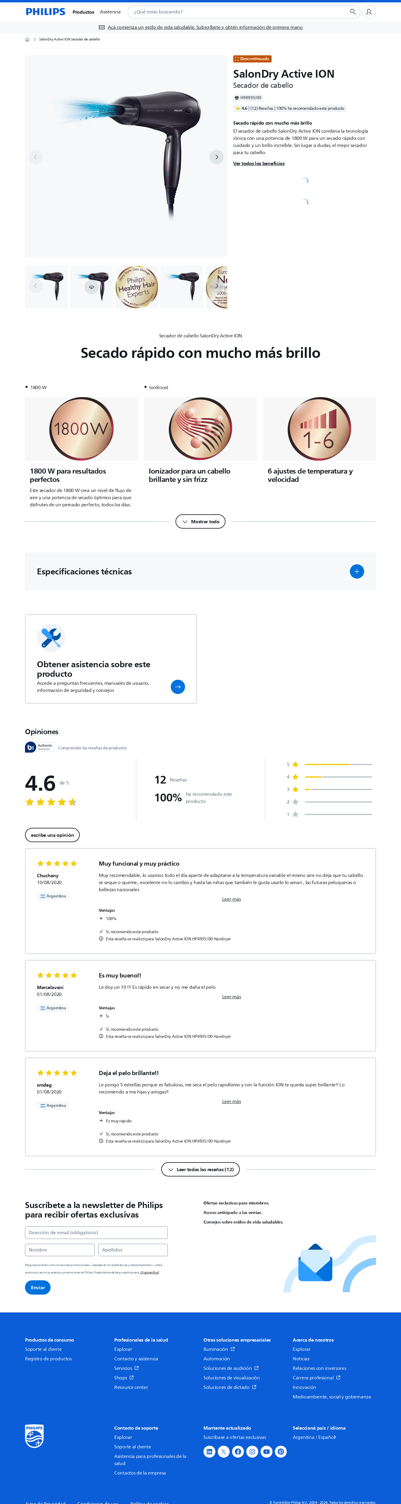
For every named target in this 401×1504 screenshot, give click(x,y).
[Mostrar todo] (200, 521)
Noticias (301, 1359)
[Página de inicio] (45, 11)
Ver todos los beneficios (259, 163)
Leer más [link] (231, 899)
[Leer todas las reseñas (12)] (200, 1169)
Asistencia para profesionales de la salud (150, 1460)
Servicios (126, 1368)
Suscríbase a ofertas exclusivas (234, 1437)
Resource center (131, 1387)
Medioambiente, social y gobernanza (332, 1397)
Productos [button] (83, 11)
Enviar (38, 1287)
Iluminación (219, 1349)
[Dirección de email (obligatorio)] (96, 1233)
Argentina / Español (315, 1437)
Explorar (123, 1349)
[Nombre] (59, 1250)
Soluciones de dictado (229, 1387)
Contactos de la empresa (140, 1473)
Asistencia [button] (110, 11)
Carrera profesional (317, 1378)
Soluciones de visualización (231, 1378)
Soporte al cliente (43, 1349)
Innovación (304, 1387)
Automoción (216, 1359)
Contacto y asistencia (136, 1359)
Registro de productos (48, 1359)
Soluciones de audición (231, 1368)
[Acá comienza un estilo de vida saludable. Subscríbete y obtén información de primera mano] (200, 27)
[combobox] (229, 12)
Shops (124, 1378)
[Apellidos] (132, 1250)
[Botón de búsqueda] (353, 12)
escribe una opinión (52, 835)
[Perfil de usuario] (369, 12)
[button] (91, 287)
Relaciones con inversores (319, 1368)
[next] (216, 157)
